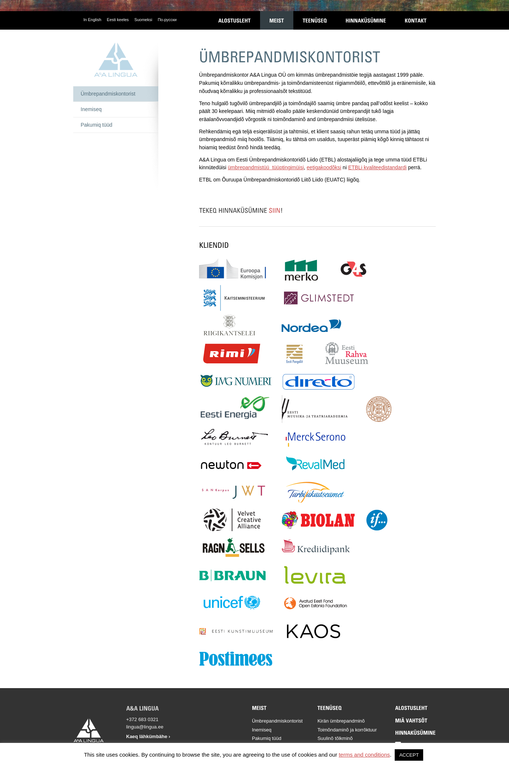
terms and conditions (364, 754)
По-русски (167, 19)
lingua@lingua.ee (145, 727)
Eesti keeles (118, 19)
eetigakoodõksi (324, 167)
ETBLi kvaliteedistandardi (377, 167)
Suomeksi (143, 19)
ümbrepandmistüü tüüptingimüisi (266, 167)
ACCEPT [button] (409, 755)
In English (92, 19)
